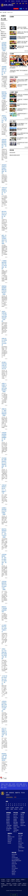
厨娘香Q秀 (20, 846)
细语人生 (15, 831)
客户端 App (18, 881)
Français (18, 785)
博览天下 (7, 809)
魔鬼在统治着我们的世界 (15, 155)
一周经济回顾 (8, 825)
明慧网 (11, 885)
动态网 (15, 885)
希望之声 (24, 883)
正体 (17, 1)
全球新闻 (8, 814)
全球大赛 (20, 809)
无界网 (19, 885)
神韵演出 (16, 809)
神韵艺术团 (8, 883)
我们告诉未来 (12, 152)
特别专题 (12, 150)
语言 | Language (24, 1)
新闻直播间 (16, 8)
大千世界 (20, 844)
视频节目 (17, 792)
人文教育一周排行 (14, 92)
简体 (19, 1)
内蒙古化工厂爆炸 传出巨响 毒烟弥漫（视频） (4, 412)
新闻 (7, 801)
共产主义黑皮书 (15, 868)
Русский (23, 785)
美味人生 (20, 841)
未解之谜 (22, 814)
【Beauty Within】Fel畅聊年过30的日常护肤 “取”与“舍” (22, 81)
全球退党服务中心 (4, 885)
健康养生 (10, 833)
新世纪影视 (24, 885)
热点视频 (12, 807)
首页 (1, 12)
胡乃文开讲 (10, 838)
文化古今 (22, 823)
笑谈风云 (22, 816)
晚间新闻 (8, 819)
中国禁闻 (8, 817)
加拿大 (10, 784)
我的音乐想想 (20, 850)
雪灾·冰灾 (3, 26)
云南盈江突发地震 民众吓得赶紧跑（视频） (4, 511)
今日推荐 (12, 53)
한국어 (5, 787)
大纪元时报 (14, 883)
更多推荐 (26, 74)
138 (1, 778)
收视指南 (13, 879)
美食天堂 (20, 839)
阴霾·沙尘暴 (3, 33)
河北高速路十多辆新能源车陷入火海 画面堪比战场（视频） (4, 462)
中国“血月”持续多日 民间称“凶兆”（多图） (4, 191)
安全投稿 (3, 881)
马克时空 (15, 828)
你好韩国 (20, 838)
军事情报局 (15, 823)
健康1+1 (9, 835)
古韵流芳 (22, 817)
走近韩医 (9, 843)
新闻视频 (8, 812)
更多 (2, 886)
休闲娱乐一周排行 (14, 77)
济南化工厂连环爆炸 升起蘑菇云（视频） (4, 119)
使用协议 (23, 879)
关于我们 (8, 879)
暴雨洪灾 (3, 31)
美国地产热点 (23, 825)
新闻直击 (8, 820)
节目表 (23, 792)
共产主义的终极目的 (15, 859)
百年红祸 (13, 865)
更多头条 (26, 50)
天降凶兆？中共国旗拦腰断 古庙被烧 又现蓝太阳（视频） (4, 653)
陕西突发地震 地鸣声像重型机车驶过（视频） (4, 95)
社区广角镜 (8, 827)
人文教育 (22, 812)
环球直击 (8, 816)
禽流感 (2, 23)
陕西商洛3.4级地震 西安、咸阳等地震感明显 (4, 757)
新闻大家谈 (15, 814)
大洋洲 (17, 784)
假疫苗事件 (3, 35)
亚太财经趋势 (8, 828)
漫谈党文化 (14, 871)
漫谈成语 (22, 820)
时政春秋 (15, 819)
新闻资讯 (11, 792)
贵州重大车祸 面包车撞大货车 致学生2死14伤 (4, 365)
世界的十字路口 (16, 827)
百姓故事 (13, 869)
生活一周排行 (13, 121)
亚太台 (5, 785)
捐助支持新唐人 (9, 797)
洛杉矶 (13, 784)
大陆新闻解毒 (16, 830)
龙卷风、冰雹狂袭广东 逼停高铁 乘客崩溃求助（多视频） (4, 316)
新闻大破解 (15, 822)
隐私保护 (18, 879)
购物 (15, 797)
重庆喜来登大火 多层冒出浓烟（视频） (4, 215)
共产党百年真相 (15, 857)
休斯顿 (20, 784)
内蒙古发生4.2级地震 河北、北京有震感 (4, 342)
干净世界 (19, 883)
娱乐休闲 (20, 833)
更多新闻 (26, 89)
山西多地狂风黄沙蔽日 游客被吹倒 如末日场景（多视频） (4, 706)
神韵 (6, 1)
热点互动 (15, 816)
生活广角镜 (20, 835)
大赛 (9, 1)
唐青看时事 (15, 825)
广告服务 (8, 881)
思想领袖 (15, 820)
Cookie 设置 (14, 894)
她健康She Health (11, 836)
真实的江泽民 (14, 863)
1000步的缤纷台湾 (21, 848)
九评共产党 (14, 862)
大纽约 (6, 784)
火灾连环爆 (3, 37)
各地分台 (12, 1)
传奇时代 (13, 856)
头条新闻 (12, 16)
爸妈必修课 (22, 822)
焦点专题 (4, 12)
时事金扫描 (15, 817)
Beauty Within (21, 843)
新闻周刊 (8, 822)
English (14, 785)
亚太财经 (8, 830)
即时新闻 (17, 807)
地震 (2, 39)
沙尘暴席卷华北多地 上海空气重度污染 (4, 628)
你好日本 (20, 836)
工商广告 (13, 874)
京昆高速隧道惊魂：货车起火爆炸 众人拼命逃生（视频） (4, 559)
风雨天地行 (14, 866)
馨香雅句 (22, 819)
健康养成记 (10, 839)
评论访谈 (15, 812)
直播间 (7, 795)
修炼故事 (13, 873)
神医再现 (9, 841)
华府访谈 (8, 823)
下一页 (5, 778)
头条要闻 (7, 807)
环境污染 (3, 24)
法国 (24, 784)
